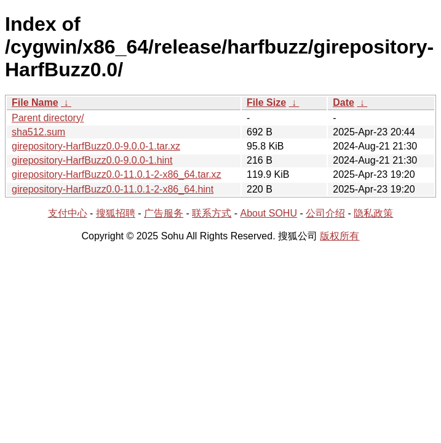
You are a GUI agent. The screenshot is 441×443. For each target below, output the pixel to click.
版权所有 (339, 236)
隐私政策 (373, 213)
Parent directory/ (48, 118)
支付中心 (67, 213)
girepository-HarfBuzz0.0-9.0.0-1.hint (92, 160)
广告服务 (163, 213)
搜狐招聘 (115, 213)
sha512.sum (38, 132)
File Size (266, 102)
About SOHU (268, 213)
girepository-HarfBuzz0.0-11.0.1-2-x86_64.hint (112, 189)
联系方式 (211, 213)
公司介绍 (325, 213)
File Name (35, 102)
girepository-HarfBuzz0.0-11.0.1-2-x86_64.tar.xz (116, 174)
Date (343, 102)
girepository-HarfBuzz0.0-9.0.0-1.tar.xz (96, 146)
